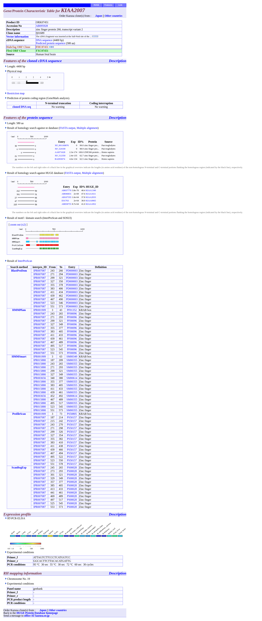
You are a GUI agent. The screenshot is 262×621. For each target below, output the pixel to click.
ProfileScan (19, 413)
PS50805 (72, 413)
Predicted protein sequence (50, 43)
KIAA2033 (91, 197)
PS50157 (72, 417)
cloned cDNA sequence (44, 61)
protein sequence (40, 118)
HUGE (96, 5)
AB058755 (66, 204)
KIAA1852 (91, 204)
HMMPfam (19, 310)
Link (120, 5)
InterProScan (25, 260)
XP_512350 (60, 155)
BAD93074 (60, 159)
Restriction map (16, 93)
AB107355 (66, 197)
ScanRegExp (19, 467)
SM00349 (71, 356)
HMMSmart (19, 356)
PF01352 (72, 310)
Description (117, 61)
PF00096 (72, 313)
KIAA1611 (91, 193)
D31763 (65, 200)
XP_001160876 (62, 145)
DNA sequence (44, 40)
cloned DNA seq (21, 106)
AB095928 (42, 25)
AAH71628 (60, 152)
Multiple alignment (87, 127)
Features (108, 5)
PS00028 (72, 467)
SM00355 (71, 360)
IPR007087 (39, 270)
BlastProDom (19, 270)
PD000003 (72, 270)
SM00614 (71, 378)
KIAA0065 (91, 200)
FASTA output (67, 127)
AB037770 (66, 190)
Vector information (17, 36)
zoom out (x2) (18, 224)
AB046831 (66, 193)
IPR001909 (39, 310)
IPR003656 (39, 378)
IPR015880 (39, 360)
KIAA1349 (91, 190)
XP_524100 (60, 148)
